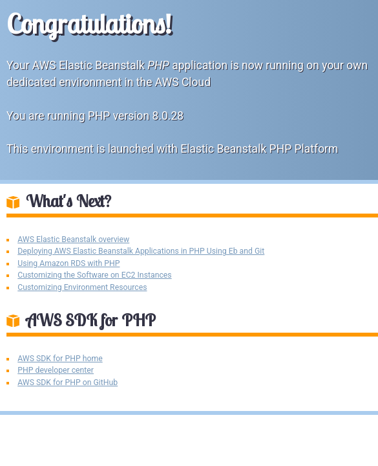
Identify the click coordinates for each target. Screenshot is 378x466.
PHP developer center (55, 370)
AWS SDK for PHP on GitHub (67, 382)
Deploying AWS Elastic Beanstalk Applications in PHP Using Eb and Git (140, 251)
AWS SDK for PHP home (59, 358)
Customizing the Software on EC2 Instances (94, 275)
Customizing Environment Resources (82, 287)
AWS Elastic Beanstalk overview (73, 239)
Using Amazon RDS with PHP (68, 263)
